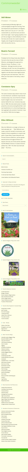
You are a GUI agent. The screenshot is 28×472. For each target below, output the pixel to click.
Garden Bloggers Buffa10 (6, 352)
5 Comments (14, 90)
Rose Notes (3, 374)
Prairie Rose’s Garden (6, 370)
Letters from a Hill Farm (6, 315)
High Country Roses (5, 395)
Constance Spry (8, 87)
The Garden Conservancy (6, 436)
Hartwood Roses (4, 391)
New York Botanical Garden (7, 296)
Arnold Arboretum (5, 291)
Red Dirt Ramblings (5, 372)
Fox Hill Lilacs (4, 417)
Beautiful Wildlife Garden (6, 339)
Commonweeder (10, 3)
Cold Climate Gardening (6, 342)
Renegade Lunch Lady (6, 327)
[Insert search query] (14, 159)
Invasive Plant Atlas (5, 421)
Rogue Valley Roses (5, 400)
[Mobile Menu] (23, 9)
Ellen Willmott (7, 120)
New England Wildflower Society (8, 426)
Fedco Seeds (4, 416)
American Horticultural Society (7, 411)
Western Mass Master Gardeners (8, 441)
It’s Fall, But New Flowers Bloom (8, 174)
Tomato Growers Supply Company (8, 439)
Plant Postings (4, 369)
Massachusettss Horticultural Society (9, 424)
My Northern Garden (5, 365)
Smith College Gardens (6, 298)
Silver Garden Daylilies (6, 434)
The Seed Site (4, 437)
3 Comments (14, 54)
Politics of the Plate (5, 325)
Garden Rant (4, 354)
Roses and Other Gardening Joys (8, 375)
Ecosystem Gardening (6, 347)
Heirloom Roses (4, 392)
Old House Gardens (5, 429)
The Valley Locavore (5, 330)
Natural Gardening (5, 367)
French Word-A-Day (5, 350)
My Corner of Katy (5, 364)
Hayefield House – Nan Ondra (7, 360)
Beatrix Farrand (8, 51)
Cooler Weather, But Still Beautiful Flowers (10, 177)
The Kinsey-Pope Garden (6, 172)
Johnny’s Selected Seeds (6, 422)
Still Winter (6, 17)
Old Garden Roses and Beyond (8, 397)
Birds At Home (4, 167)
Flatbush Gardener (5, 349)
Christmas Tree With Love (6, 169)
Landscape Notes (5, 313)
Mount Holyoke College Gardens (8, 295)
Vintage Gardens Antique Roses (8, 404)
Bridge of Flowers (5, 293)
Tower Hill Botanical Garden (7, 300)
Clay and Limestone (5, 340)
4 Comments (14, 21)
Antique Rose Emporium (6, 387)
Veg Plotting (4, 379)
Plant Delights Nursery (6, 431)
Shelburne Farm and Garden (7, 402)
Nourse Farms (4, 427)
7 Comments (14, 123)
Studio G (3, 377)
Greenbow (3, 359)
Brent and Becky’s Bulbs (6, 414)
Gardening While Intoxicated (7, 357)
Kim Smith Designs (5, 312)
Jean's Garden (4, 310)
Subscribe (5, 194)
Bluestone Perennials (6, 412)
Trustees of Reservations (6, 301)
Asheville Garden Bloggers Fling (8, 337)
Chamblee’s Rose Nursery (6, 389)
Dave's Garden (4, 344)
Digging (3, 345)
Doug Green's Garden (6, 308)
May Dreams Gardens (6, 362)
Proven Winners (4, 432)
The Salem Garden (5, 316)
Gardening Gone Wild (6, 355)
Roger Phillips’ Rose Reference (7, 399)
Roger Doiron (4, 328)
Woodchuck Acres (5, 380)
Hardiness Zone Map (5, 419)
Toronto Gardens (5, 318)
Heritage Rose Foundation (7, 394)
